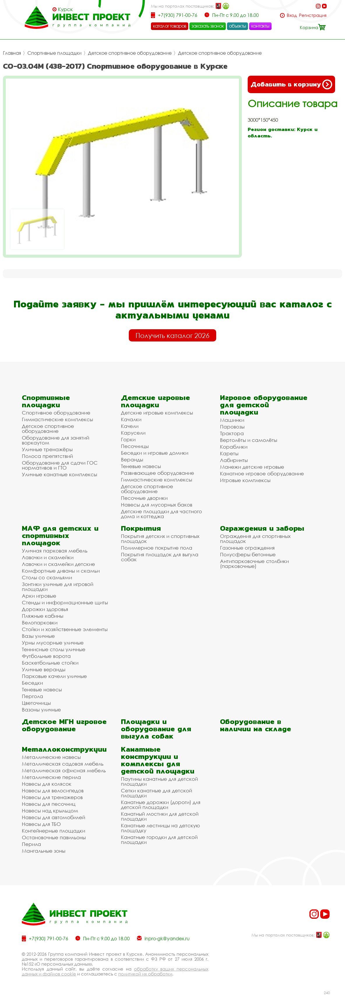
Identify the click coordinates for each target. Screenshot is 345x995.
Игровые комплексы (245, 480)
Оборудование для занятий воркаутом (55, 440)
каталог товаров (169, 26)
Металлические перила (51, 777)
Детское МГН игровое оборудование (64, 725)
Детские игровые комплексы (157, 412)
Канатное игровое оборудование (262, 473)
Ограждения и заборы (262, 528)
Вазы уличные (38, 635)
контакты (260, 26)
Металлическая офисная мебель (64, 770)
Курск (65, 9)
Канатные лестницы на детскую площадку (160, 828)
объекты (237, 26)
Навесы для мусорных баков (156, 504)
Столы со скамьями (47, 577)
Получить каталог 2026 (172, 335)
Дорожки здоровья (45, 609)
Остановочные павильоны (54, 837)
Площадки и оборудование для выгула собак (156, 729)
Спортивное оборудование (56, 412)
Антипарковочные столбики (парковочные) (254, 564)
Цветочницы (36, 702)
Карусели (133, 432)
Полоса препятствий (47, 456)
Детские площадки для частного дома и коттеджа (161, 514)
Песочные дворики (144, 497)
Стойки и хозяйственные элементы (65, 629)
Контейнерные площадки (53, 830)
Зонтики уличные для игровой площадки (57, 587)
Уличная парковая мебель (54, 550)
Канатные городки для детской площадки (159, 839)
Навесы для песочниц (48, 803)
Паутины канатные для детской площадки (159, 781)
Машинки (232, 419)
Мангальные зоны (43, 850)
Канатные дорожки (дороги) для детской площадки (160, 805)
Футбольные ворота (46, 656)
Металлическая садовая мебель (62, 763)
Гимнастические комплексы (57, 419)
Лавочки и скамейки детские (58, 564)
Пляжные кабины (42, 615)
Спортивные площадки (54, 53)
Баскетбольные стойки (50, 662)
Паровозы (232, 426)
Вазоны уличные (41, 709)
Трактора (232, 433)
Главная (12, 53)
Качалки (131, 419)
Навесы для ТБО (41, 824)
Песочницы (135, 446)
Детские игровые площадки (155, 401)
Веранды (132, 459)
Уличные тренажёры (47, 449)
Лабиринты (234, 460)
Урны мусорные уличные (53, 642)
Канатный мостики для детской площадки (159, 816)
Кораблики (233, 446)
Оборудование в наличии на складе (255, 725)
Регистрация (313, 15)
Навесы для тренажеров (52, 797)
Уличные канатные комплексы (59, 474)
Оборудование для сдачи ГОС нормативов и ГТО (60, 465)
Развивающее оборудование (157, 472)
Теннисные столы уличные (53, 649)
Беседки (32, 682)
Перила (31, 844)
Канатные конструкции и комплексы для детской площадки (157, 760)
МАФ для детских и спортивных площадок (60, 535)
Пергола (32, 696)
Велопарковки (39, 622)
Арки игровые (39, 595)
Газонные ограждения (247, 547)
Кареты (229, 453)
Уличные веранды (43, 669)
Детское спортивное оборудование (130, 53)
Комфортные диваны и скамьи (61, 570)
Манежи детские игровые (252, 466)
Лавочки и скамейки (47, 557)
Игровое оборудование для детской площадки (263, 405)
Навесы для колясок (46, 783)
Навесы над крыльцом (50, 810)
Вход (292, 15)
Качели (129, 426)
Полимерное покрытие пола (156, 547)
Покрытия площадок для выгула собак (159, 557)
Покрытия (141, 528)
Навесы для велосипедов (53, 790)
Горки (128, 439)
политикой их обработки (145, 973)
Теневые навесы (141, 466)
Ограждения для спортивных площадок (255, 538)
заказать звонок (207, 26)
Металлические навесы (51, 757)
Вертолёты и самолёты (248, 440)
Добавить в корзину (291, 84)
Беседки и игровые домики (154, 452)
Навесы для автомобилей (53, 817)
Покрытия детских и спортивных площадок (160, 538)
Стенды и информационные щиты (65, 602)
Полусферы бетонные (248, 554)
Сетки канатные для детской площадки (156, 793)
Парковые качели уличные (54, 676)
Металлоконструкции (64, 749)
